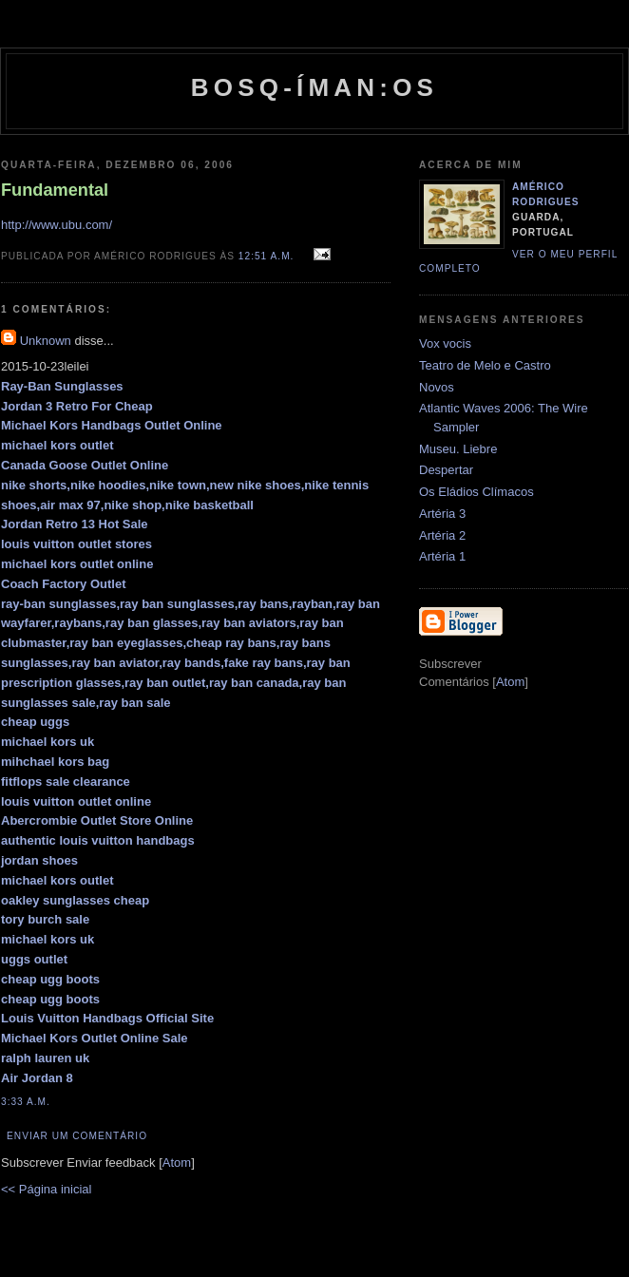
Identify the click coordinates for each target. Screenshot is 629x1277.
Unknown (45, 341)
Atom (176, 1162)
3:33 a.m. (25, 1101)
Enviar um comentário (77, 1136)
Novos (436, 387)
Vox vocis (445, 343)
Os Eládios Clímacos (476, 492)
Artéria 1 (442, 556)
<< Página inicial (46, 1189)
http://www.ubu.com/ (56, 225)
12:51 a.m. (267, 256)
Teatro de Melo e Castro (485, 365)
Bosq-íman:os (314, 87)
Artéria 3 (442, 513)
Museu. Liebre (458, 449)
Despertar (446, 470)
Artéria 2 (442, 535)
